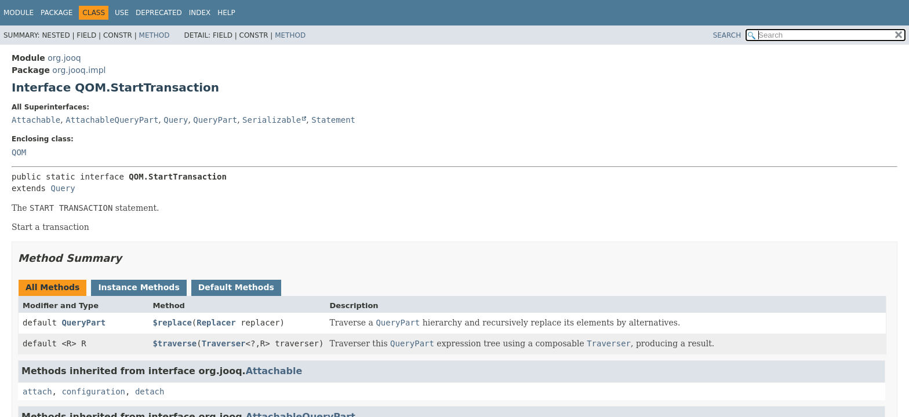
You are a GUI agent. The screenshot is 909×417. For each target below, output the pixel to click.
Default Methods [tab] (236, 287)
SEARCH (727, 35)
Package (56, 13)
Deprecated (159, 13)
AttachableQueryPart (112, 120)
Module (18, 13)
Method (154, 35)
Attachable (36, 120)
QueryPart (215, 120)
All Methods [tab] (52, 287)
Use (122, 13)
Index (200, 13)
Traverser (224, 343)
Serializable (271, 120)
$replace (171, 322)
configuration (93, 391)
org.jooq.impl (79, 70)
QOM (19, 152)
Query (175, 120)
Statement (333, 120)
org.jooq (64, 58)
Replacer (216, 322)
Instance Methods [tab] (138, 287)
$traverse (174, 343)
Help (226, 13)
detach (150, 391)
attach (37, 391)
